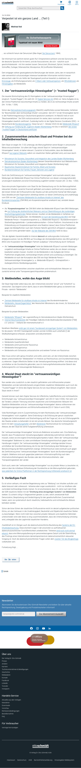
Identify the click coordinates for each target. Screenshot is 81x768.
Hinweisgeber (7, 84)
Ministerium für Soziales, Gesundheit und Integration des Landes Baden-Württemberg (39, 159)
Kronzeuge (6, 81)
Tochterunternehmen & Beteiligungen (15, 669)
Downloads (6, 705)
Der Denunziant (48, 53)
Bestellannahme (7, 714)
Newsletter (6, 703)
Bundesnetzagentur (23, 124)
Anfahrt (4, 664)
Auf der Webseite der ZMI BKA (44, 231)
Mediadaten (6, 675)
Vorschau (5, 708)
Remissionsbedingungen (10, 711)
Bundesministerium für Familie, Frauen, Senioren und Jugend (29, 170)
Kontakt (5, 678)
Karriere (5, 666)
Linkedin (5, 683)
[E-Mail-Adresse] (18, 614)
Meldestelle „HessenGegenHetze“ (18, 303)
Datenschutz (21, 760)
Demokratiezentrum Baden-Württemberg (21, 161)
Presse (4, 661)
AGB (30, 760)
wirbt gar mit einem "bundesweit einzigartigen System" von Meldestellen (48, 328)
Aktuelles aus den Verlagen (11, 700)
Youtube (5, 686)
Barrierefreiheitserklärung (43, 760)
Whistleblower (70, 81)
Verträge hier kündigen (10, 727)
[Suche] (39, 8)
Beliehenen (41, 424)
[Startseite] (40, 747)
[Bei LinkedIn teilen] (10, 559)
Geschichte (6, 672)
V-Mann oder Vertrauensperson (48, 81)
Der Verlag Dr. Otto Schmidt (11, 658)
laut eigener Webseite (18, 153)
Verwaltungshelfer (21, 424)
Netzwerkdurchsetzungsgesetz (23, 110)
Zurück (5, 571)
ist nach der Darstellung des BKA (54, 217)
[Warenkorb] (61, 3)
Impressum (11, 760)
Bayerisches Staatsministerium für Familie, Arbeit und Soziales (30, 167)
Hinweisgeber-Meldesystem (64, 760)
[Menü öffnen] (77, 2)
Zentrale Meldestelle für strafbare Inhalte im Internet (26, 300)
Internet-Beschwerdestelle (15, 320)
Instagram (5, 689)
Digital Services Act (45, 99)
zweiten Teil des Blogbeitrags (66, 539)
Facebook (5, 680)
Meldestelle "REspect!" (14, 317)
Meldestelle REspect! (71, 124)
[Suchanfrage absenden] (62, 8)
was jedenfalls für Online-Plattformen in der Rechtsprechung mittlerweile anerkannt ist (37, 471)
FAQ (3, 716)
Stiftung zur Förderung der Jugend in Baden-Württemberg (28, 127)
